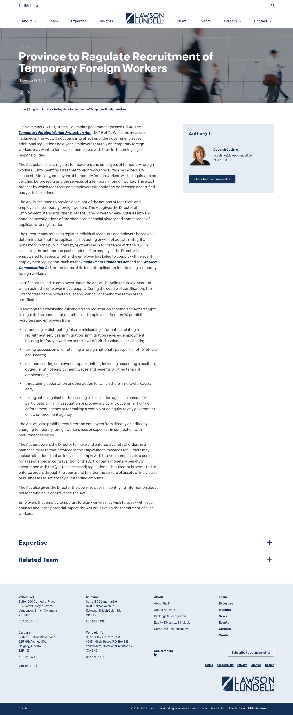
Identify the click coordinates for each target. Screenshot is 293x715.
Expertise (79, 21)
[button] (272, 5)
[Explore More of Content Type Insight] (25, 46)
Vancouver (26, 597)
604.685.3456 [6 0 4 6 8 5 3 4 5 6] (28, 621)
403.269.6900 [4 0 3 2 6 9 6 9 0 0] (28, 657)
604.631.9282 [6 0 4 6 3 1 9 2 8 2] (222, 160)
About (29, 21)
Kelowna (92, 597)
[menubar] (146, 17)
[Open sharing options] (30, 92)
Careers (233, 21)
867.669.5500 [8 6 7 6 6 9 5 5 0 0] (95, 657)
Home (22, 109)
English (24, 5)
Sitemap (256, 665)
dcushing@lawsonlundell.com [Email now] (234, 155)
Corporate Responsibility (171, 629)
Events (205, 21)
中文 (36, 5)
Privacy (242, 665)
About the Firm (164, 603)
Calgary (24, 632)
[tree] (146, 551)
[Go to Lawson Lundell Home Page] (248, 683)
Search (269, 665)
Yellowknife (95, 632)
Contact (263, 21)
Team (53, 21)
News (181, 21)
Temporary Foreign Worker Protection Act (55, 132)
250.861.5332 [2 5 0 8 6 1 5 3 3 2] (95, 621)
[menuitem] (145, 17)
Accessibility (225, 665)
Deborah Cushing (225, 150)
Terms (209, 665)
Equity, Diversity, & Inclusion (173, 622)
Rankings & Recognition (170, 616)
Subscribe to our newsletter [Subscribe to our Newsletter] (251, 652)
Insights (106, 21)
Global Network (164, 610)
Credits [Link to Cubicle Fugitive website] (23, 708)
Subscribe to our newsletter (212, 179)
